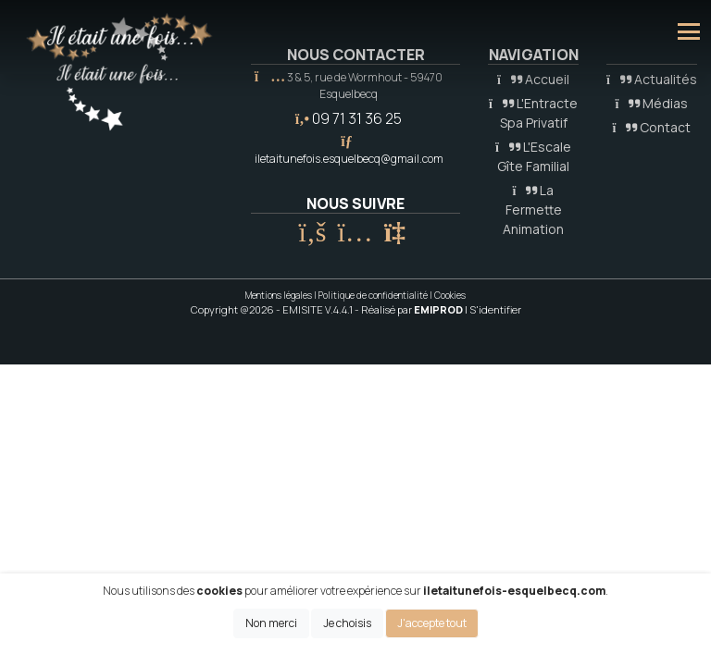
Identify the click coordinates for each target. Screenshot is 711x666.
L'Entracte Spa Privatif (533, 112)
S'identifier (495, 309)
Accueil (533, 79)
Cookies (450, 295)
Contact (652, 127)
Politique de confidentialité (373, 295)
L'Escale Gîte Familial (533, 156)
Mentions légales (278, 295)
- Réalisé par (410, 309)
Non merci (271, 623)
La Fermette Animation (533, 209)
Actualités (651, 79)
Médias (652, 103)
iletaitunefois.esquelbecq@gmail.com (349, 158)
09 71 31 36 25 (357, 118)
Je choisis (347, 623)
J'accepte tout (432, 623)
